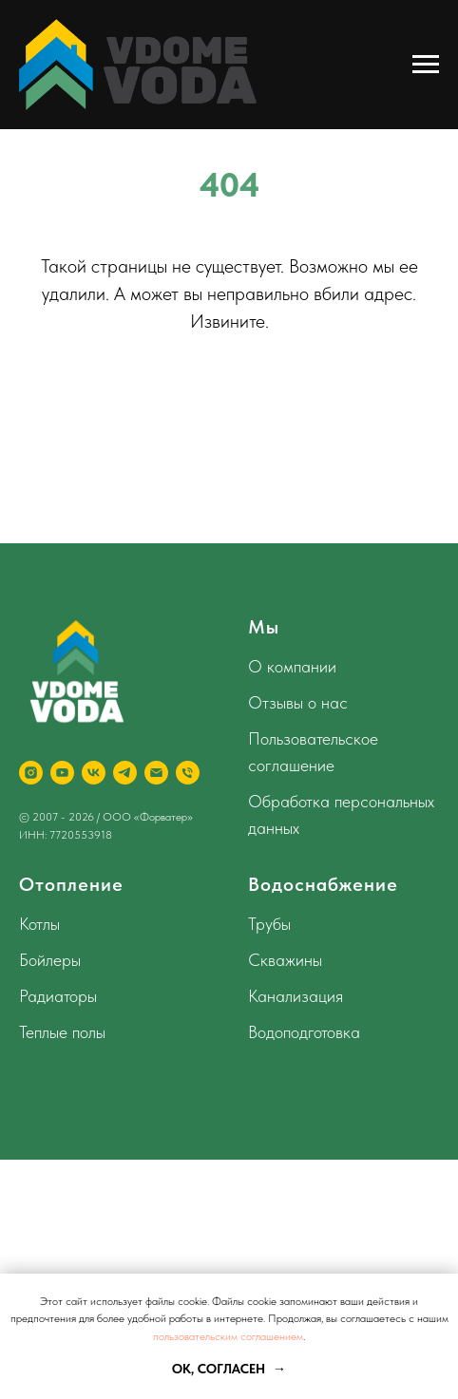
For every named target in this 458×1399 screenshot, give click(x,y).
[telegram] (125, 773)
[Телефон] (188, 773)
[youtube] (62, 773)
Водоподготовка (304, 1032)
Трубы (269, 924)
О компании (292, 666)
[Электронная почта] (156, 773)
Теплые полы (62, 1032)
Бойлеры (50, 960)
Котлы (39, 924)
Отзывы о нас (298, 702)
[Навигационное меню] (425, 64)
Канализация (295, 996)
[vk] (93, 773)
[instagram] (31, 773)
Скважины (285, 960)
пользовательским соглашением (228, 1336)
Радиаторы (58, 996)
